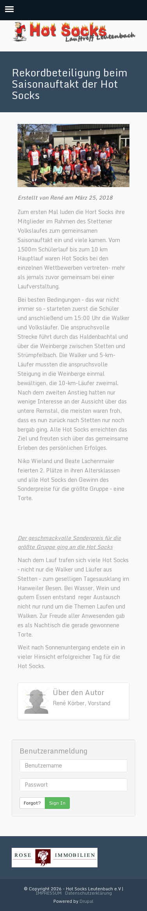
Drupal (87, 901)
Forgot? (32, 803)
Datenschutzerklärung (88, 893)
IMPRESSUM (48, 893)
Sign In (57, 803)
